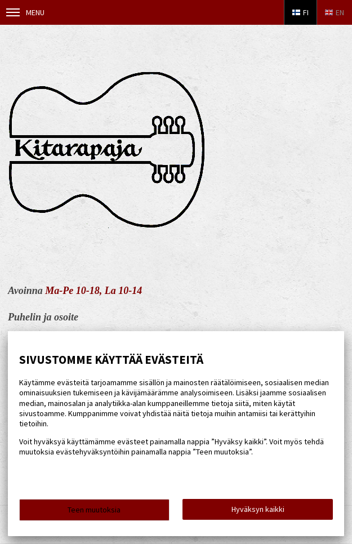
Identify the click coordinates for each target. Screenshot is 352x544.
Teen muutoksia (94, 510)
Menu (25, 12)
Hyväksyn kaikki (257, 509)
